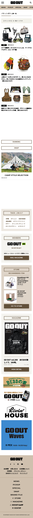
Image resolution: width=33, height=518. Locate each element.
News (3, 7)
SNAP (25, 7)
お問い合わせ (14, 469)
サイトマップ (23, 473)
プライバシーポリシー (20, 471)
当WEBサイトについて (12, 473)
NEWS (17, 481)
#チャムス (14, 219)
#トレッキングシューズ (18, 224)
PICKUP (10, 7)
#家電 (7, 219)
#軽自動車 (8, 221)
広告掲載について (24, 469)
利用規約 (9, 471)
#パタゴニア (21, 226)
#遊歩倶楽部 (22, 219)
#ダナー (8, 224)
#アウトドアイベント (19, 221)
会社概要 (6, 469)
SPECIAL (18, 7)
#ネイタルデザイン (11, 226)
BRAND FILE (16, 495)
